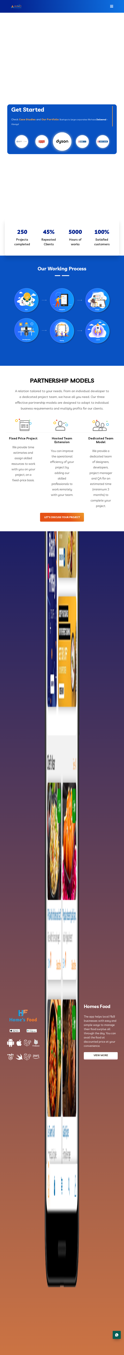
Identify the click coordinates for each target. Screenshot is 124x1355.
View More (101, 1056)
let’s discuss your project (64, 518)
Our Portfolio (50, 119)
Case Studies (27, 119)
